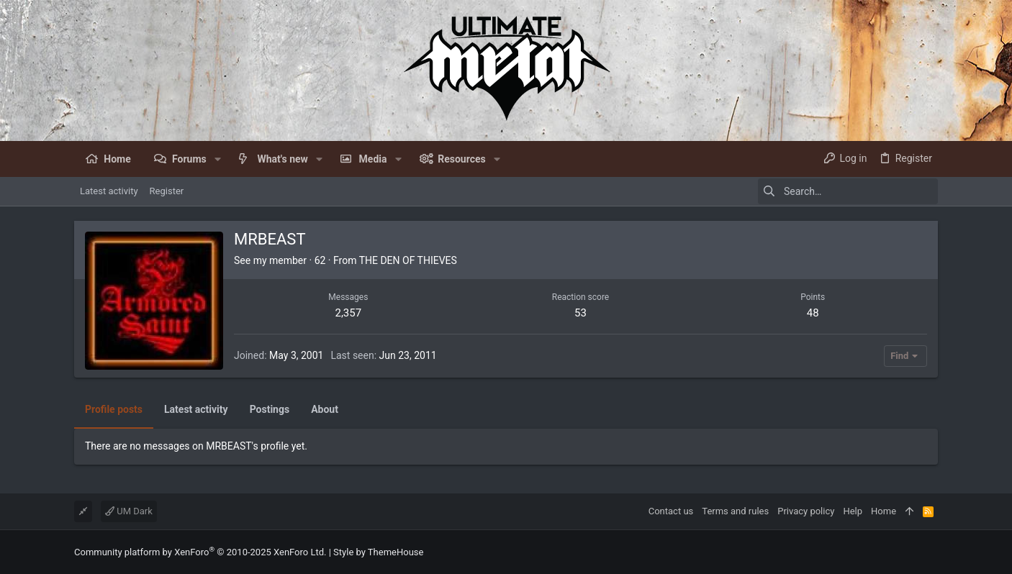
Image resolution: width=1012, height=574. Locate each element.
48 (813, 312)
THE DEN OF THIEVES (408, 260)
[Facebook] (931, 552)
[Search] (848, 191)
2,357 (348, 312)
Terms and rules (735, 511)
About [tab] (324, 409)
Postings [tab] (270, 409)
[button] (217, 159)
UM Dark (129, 511)
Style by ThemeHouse (378, 552)
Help (852, 511)
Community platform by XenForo (200, 552)
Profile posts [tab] (114, 409)
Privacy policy (805, 511)
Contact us (671, 511)
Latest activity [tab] (196, 409)
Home (883, 511)
